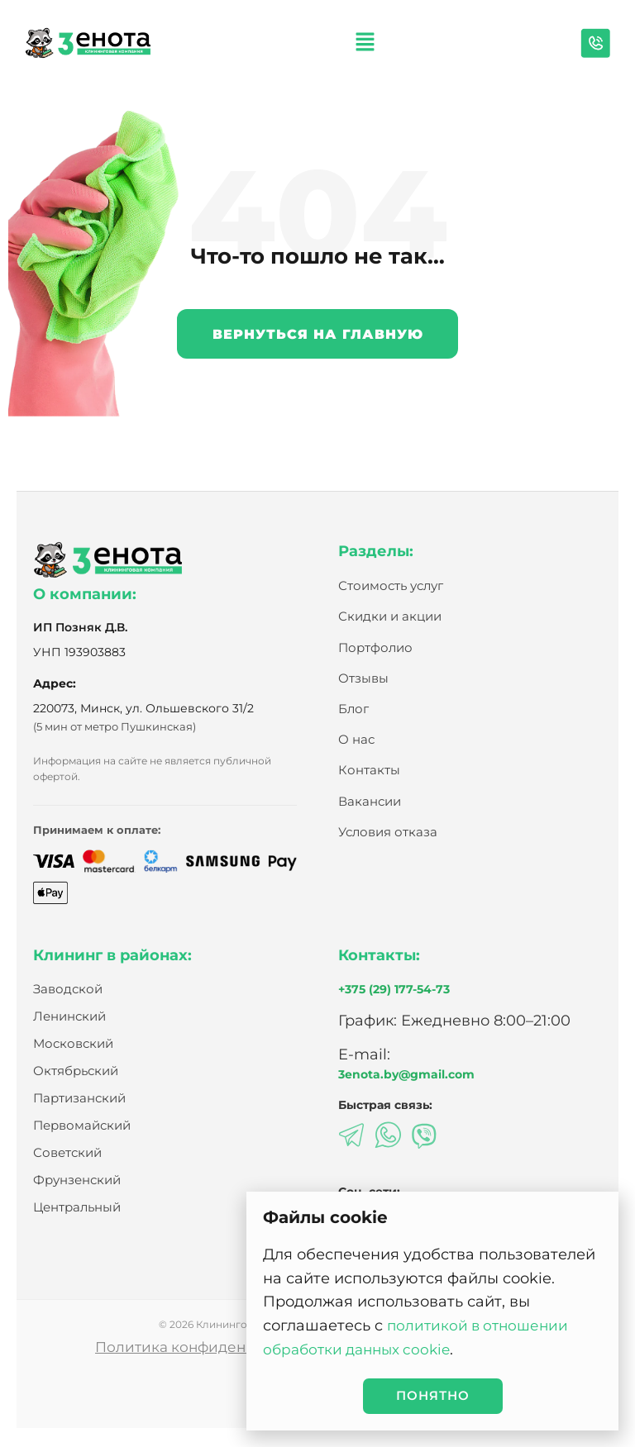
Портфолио (375, 648)
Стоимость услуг (390, 586)
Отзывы (363, 679)
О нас (356, 740)
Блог (353, 709)
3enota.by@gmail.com (406, 1076)
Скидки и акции (390, 618)
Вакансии (369, 802)
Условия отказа (387, 832)
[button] (365, 43)
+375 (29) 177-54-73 (394, 990)
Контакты (369, 770)
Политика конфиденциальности (209, 1349)
